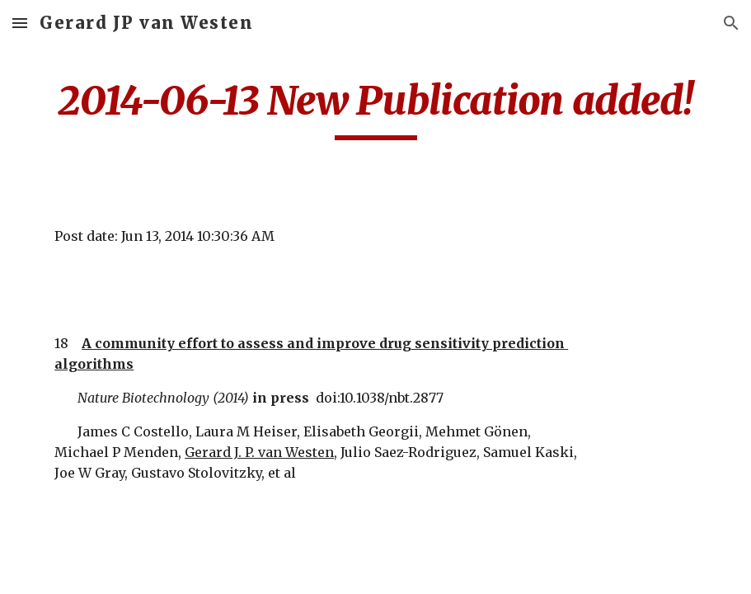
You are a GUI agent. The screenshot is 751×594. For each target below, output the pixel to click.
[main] (375, 108)
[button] (20, 22)
